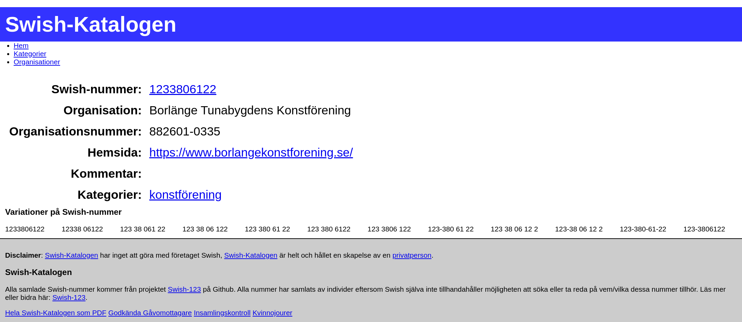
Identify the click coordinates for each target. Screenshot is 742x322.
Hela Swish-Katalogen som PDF (55, 313)
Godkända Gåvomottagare (150, 313)
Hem (21, 45)
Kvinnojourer (272, 313)
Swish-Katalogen (71, 255)
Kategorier (30, 54)
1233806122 (182, 89)
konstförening (185, 194)
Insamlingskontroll (222, 313)
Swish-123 (184, 289)
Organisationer (37, 62)
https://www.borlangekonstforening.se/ (251, 152)
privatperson (411, 255)
